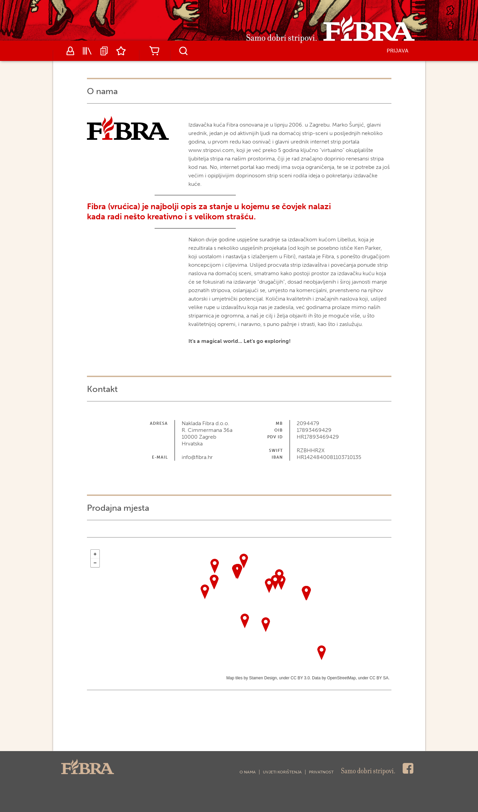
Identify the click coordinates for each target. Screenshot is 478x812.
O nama (248, 772)
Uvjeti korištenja (282, 772)
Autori (70, 51)
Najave (104, 51)
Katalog (87, 51)
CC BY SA (378, 678)
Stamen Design (263, 678)
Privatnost (321, 772)
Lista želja (121, 51)
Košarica (154, 51)
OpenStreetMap (341, 678)
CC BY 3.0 (300, 678)
